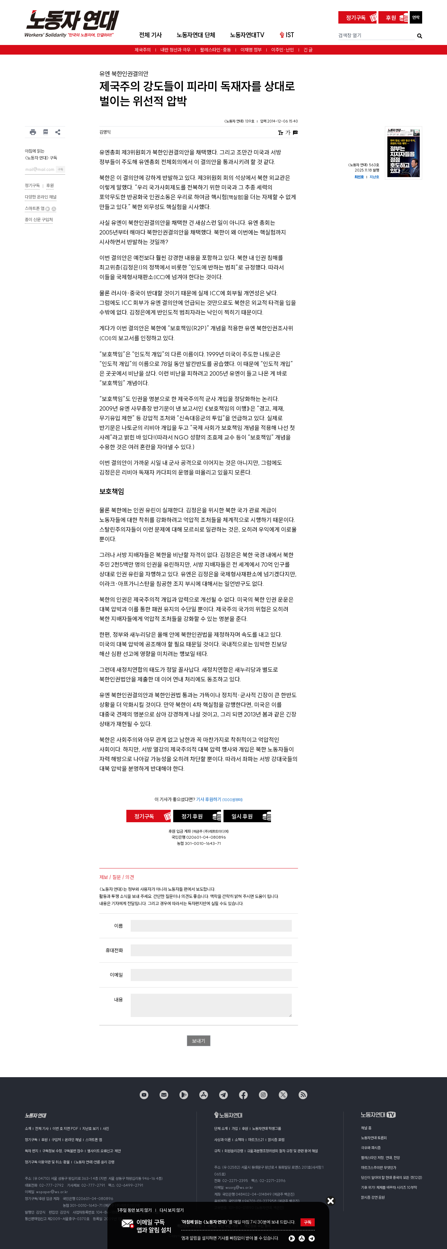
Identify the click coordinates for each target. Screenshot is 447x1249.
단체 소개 (221, 1128)
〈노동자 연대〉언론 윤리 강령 (94, 1162)
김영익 (105, 132)
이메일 (116, 975)
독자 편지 (31, 1151)
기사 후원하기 (219, 799)
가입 (235, 1128)
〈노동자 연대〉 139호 (239, 121)
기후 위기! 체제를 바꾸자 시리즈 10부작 (389, 1187)
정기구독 (356, 17)
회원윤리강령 (233, 1151)
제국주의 (143, 50)
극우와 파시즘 (371, 1147)
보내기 (198, 1041)
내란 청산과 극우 (175, 50)
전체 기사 (150, 35)
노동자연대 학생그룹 (266, 1128)
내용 (118, 1000)
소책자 (239, 1139)
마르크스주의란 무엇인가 (378, 1167)
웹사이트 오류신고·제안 (104, 1151)
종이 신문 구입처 (39, 219)
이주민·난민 (282, 50)
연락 (416, 17)
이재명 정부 (251, 50)
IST (287, 35)
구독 (60, 169)
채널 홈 (366, 1128)
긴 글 (308, 50)
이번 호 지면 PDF (65, 1128)
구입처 (56, 1139)
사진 (106, 1128)
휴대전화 (114, 950)
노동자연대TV (247, 35)
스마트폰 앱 (40, 208)
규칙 (217, 1151)
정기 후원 (192, 816)
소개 (28, 1128)
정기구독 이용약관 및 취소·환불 (47, 1162)
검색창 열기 (349, 35)
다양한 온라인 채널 (40, 197)
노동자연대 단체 (196, 35)
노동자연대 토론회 (374, 1137)
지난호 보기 (90, 1128)
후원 (391, 17)
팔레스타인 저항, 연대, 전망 (380, 1157)
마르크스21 (256, 1139)
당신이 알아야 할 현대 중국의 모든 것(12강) (391, 1177)
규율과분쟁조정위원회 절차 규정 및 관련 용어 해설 (282, 1151)
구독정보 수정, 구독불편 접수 (62, 1151)
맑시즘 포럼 (276, 1139)
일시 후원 (242, 816)
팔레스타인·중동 (215, 50)
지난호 (374, 177)
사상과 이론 (222, 1139)
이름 (118, 926)
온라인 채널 (73, 1139)
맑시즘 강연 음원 (373, 1197)
